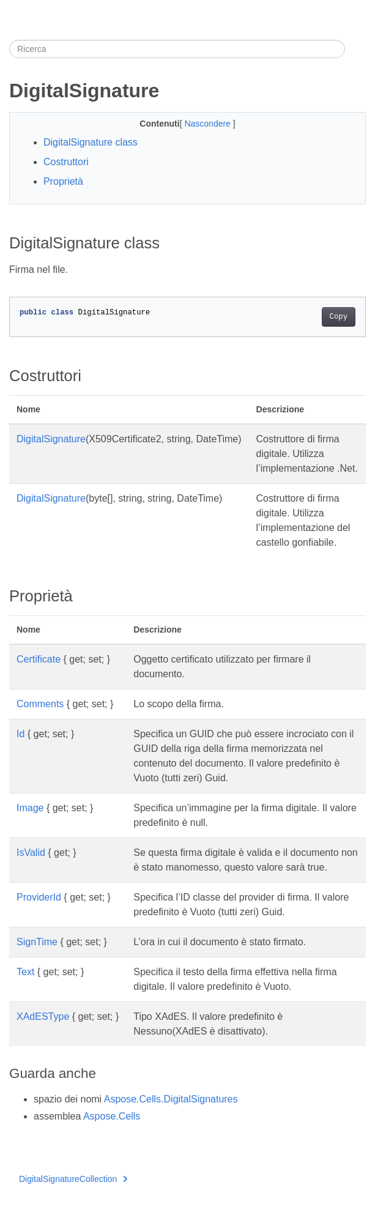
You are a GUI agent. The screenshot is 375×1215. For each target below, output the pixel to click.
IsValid (31, 852)
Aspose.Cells (111, 1116)
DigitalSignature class (90, 142)
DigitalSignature (51, 439)
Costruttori (66, 162)
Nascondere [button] (208, 123)
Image (30, 808)
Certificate (39, 659)
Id (20, 734)
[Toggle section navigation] (355, 49)
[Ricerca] (177, 49)
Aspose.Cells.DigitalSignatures (171, 1099)
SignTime (37, 942)
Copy (338, 317)
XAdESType (43, 1016)
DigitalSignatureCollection (73, 1179)
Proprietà (63, 181)
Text (25, 972)
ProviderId (39, 897)
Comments (40, 704)
